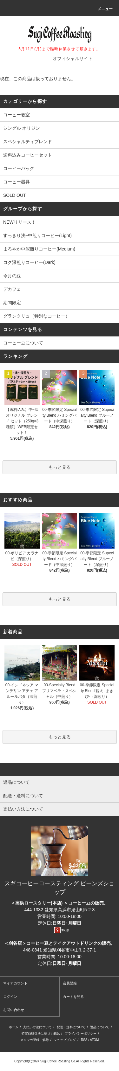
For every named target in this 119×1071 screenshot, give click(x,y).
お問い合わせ (13, 1010)
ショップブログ (65, 1040)
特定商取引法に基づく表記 (41, 1033)
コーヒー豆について (23, 342)
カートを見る (73, 996)
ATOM (94, 1040)
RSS (84, 1040)
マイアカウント (15, 983)
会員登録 (70, 983)
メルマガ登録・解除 (34, 1040)
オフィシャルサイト (73, 58)
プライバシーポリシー (80, 1033)
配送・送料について (71, 1027)
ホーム (13, 1027)
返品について (99, 1027)
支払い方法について (37, 1027)
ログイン (10, 996)
